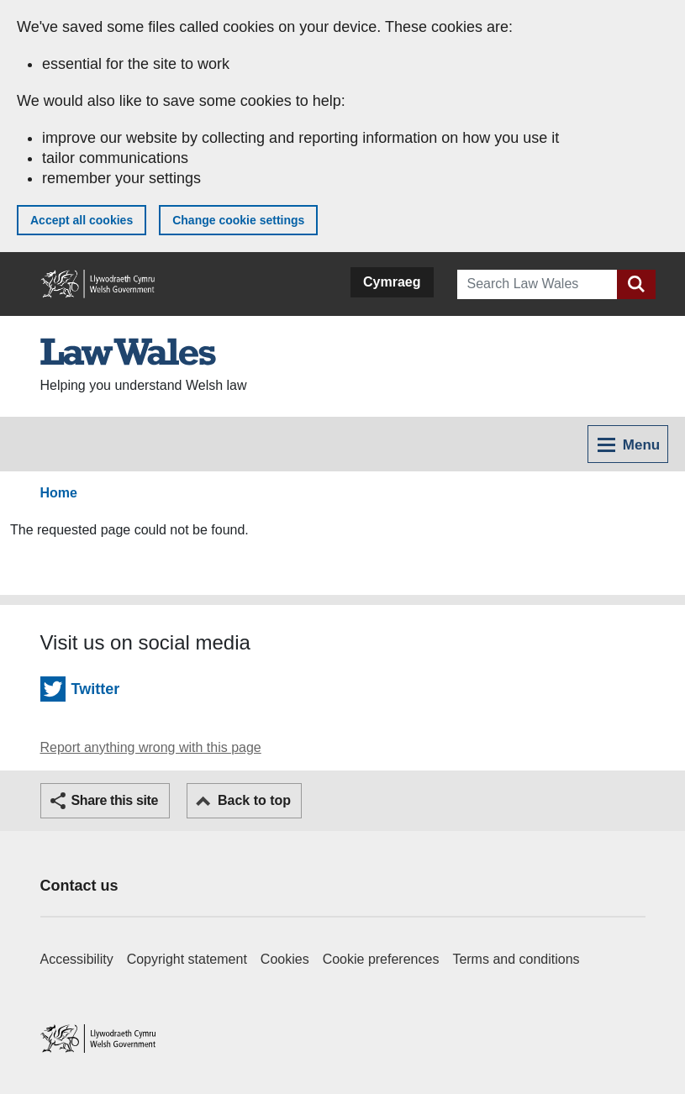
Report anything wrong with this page (150, 747)
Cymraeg (391, 282)
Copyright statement (187, 959)
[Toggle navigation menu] (628, 444)
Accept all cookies (81, 220)
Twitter (95, 689)
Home (58, 493)
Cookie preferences (381, 959)
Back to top (254, 800)
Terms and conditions (515, 959)
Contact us (79, 885)
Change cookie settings (238, 220)
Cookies (285, 959)
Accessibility (76, 959)
